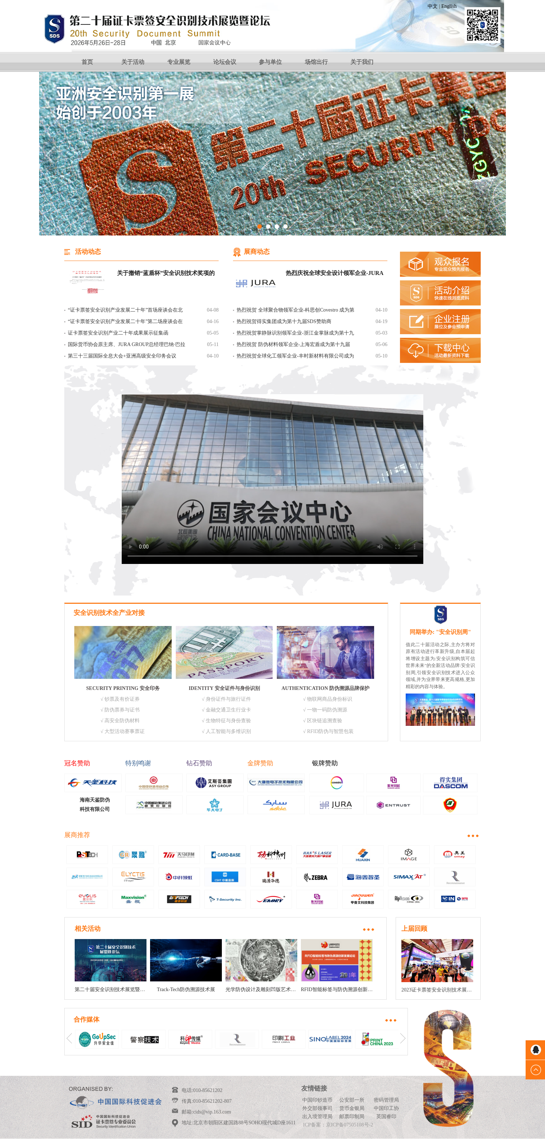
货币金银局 (351, 1108)
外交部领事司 (317, 1108)
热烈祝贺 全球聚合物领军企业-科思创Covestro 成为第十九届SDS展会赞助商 (295, 311)
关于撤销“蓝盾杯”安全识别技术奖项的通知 (166, 273)
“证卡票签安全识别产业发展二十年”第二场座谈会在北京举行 (125, 323)
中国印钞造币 (317, 1100)
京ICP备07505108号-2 (349, 1125)
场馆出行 (316, 62)
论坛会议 (224, 62)
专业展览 (178, 62)
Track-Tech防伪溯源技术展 (186, 989)
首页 (87, 62)
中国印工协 (386, 1108)
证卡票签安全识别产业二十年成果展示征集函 (118, 333)
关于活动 (132, 62)
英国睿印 (386, 1116)
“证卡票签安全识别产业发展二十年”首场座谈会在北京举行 (125, 311)
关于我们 (361, 62)
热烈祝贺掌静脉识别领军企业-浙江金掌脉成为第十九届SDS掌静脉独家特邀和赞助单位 (295, 334)
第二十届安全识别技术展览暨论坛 (112, 989)
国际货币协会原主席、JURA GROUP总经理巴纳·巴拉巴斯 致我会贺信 (126, 346)
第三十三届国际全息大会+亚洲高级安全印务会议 (122, 356)
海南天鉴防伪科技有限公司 (95, 804)
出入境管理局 (317, 1116)
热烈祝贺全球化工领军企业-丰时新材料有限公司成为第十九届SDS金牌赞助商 (295, 357)
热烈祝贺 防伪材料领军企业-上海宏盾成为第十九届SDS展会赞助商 (293, 346)
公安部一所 (351, 1100)
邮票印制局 (351, 1116)
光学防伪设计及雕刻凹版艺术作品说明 (268, 989)
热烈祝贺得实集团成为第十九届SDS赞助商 (284, 321)
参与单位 (270, 62)
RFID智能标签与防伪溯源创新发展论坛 (344, 989)
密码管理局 (386, 1100)
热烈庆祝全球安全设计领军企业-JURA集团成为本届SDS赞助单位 (334, 273)
